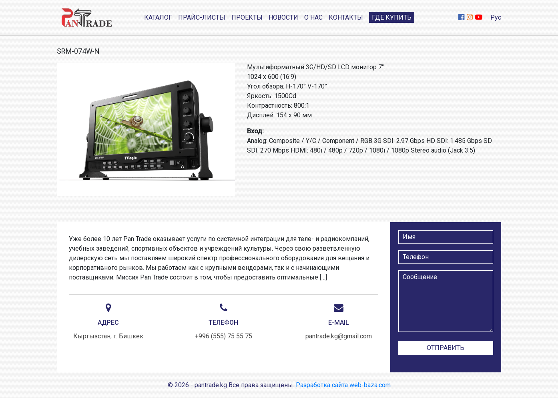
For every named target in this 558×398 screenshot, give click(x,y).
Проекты (247, 17)
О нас (313, 17)
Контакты (346, 17)
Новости (283, 17)
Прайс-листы (201, 17)
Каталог (158, 17)
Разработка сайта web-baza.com (343, 385)
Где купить (391, 17)
